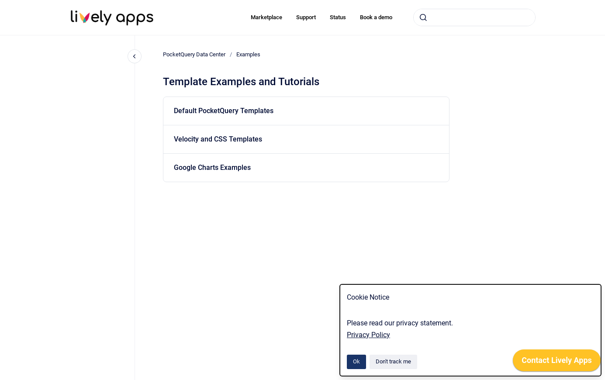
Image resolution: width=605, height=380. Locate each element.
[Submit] (423, 17)
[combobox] (474, 17)
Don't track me (393, 361)
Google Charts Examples (212, 167)
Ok (356, 361)
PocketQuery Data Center (194, 54)
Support (306, 17)
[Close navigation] (135, 56)
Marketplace (266, 17)
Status (338, 17)
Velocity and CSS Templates (218, 139)
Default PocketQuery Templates (223, 111)
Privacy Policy (368, 335)
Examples (248, 54)
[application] (556, 362)
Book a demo (376, 17)
